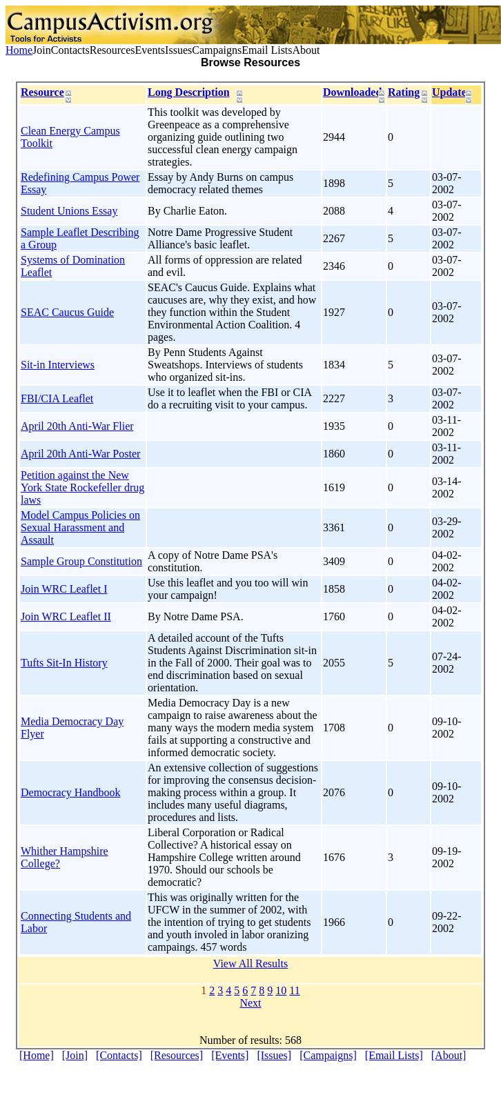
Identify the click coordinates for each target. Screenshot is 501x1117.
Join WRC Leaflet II (66, 616)
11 (294, 990)
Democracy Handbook (70, 792)
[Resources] (176, 1055)
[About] (448, 1055)
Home (19, 50)
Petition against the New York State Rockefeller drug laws (82, 487)
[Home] (36, 1055)
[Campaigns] (328, 1055)
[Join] (75, 1055)
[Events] (229, 1055)
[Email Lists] (394, 1055)
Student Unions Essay (69, 211)
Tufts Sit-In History (64, 663)
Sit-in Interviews (58, 364)
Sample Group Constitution (81, 561)
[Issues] (274, 1055)
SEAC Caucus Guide (67, 312)
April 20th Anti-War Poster (80, 453)
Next (250, 1003)
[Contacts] (119, 1055)
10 (280, 990)
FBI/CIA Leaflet (57, 398)
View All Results (250, 963)
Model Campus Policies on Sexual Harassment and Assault (80, 527)
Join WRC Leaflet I (64, 589)
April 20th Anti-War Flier (77, 426)
